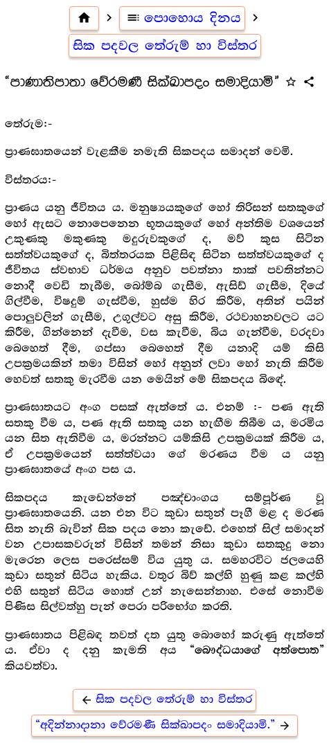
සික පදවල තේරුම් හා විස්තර (165, 45)
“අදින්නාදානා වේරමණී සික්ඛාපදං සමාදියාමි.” (164, 725)
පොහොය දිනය (182, 18)
